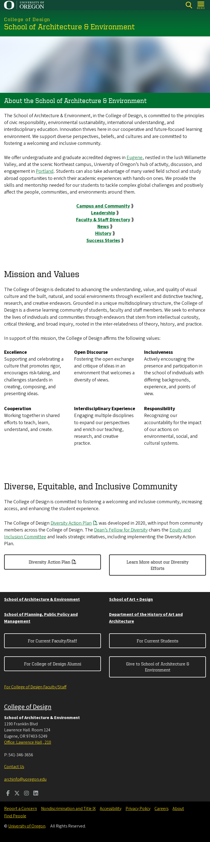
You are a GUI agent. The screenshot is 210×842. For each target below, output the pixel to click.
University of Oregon (26, 826)
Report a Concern (20, 809)
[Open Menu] (201, 5)
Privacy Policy (138, 809)
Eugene (134, 157)
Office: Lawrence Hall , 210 (27, 742)
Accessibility (110, 809)
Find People (15, 816)
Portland (45, 171)
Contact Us (14, 767)
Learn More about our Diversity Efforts (158, 564)
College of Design (27, 707)
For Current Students (157, 640)
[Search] (188, 5)
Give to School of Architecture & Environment (157, 666)
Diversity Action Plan (71, 522)
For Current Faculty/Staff (52, 640)
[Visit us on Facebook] (8, 794)
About (178, 809)
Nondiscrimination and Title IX (68, 809)
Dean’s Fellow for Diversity (121, 530)
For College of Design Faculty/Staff (35, 687)
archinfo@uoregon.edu (25, 779)
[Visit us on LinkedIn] (35, 794)
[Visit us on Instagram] (26, 794)
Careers (161, 809)
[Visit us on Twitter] (17, 794)
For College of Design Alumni (52, 663)
